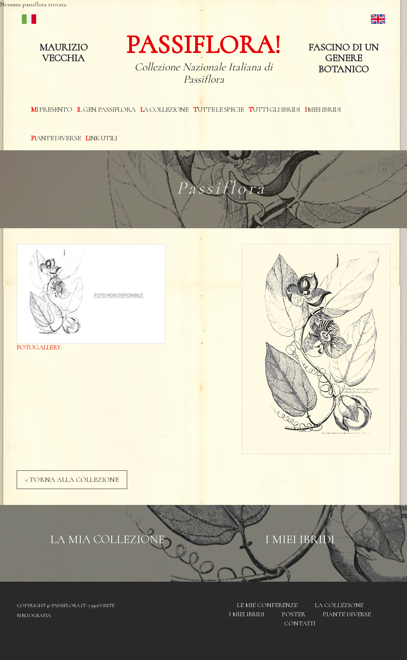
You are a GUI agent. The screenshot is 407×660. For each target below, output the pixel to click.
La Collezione (164, 109)
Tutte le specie (218, 109)
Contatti (300, 623)
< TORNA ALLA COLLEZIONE (72, 479)
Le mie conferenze (267, 605)
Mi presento (51, 109)
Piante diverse (56, 138)
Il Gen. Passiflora (106, 109)
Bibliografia (34, 615)
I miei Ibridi (322, 109)
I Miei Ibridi (300, 539)
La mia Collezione (107, 539)
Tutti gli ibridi (274, 109)
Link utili (101, 138)
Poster (293, 614)
